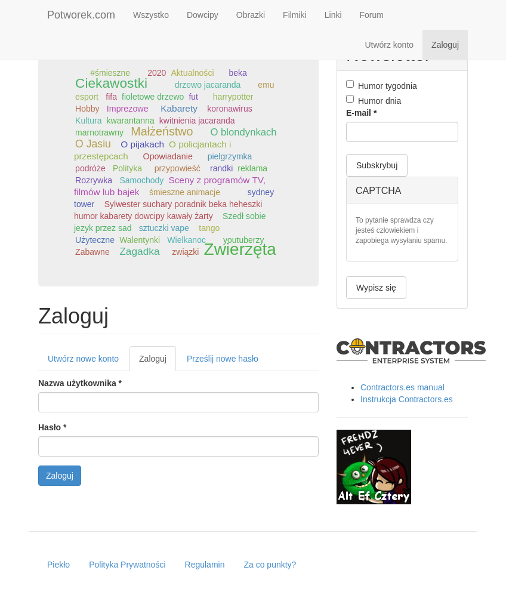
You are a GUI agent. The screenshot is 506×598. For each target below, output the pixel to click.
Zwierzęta (240, 249)
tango (209, 228)
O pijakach (142, 144)
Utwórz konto (389, 45)
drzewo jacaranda (208, 85)
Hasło (52, 427)
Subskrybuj (376, 165)
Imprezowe (128, 108)
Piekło (58, 564)
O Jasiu (93, 144)
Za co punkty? (269, 564)
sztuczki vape (164, 228)
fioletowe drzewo (153, 96)
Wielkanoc (186, 240)
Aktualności (192, 73)
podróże (90, 168)
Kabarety (179, 108)
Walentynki (139, 240)
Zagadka (139, 251)
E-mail (361, 113)
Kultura (88, 120)
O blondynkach (244, 132)
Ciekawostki (111, 83)
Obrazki (250, 15)
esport (86, 96)
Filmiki (295, 15)
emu (266, 85)
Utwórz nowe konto (83, 358)
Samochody (141, 180)
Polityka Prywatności (127, 564)
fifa (111, 96)
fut (193, 96)
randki (221, 168)
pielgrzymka (230, 156)
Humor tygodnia (381, 85)
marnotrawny (99, 132)
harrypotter (233, 96)
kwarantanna (131, 120)
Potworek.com (81, 15)
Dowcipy (202, 15)
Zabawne (92, 252)
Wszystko (151, 15)
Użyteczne (95, 240)
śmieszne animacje (184, 192)
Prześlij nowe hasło (222, 358)
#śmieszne (110, 73)
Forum (372, 15)
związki (185, 252)
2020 (156, 73)
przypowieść (177, 168)
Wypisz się (376, 287)
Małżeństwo (162, 131)
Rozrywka (93, 180)
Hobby (87, 108)
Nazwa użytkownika (80, 383)
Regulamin (205, 564)
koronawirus (229, 108)
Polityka (127, 168)
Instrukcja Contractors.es (406, 399)
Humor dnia (373, 100)
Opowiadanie (168, 156)
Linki (333, 15)
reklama (252, 168)
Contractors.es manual (402, 387)
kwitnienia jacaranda (197, 120)
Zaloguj (445, 45)
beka (237, 73)
